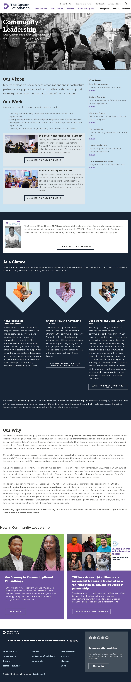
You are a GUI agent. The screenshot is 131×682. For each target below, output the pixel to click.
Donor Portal (66, 4)
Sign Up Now (99, 666)
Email (92, 91)
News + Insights (86, 8)
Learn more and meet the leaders (91, 611)
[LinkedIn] (95, 638)
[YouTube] (99, 638)
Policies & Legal (39, 674)
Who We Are (41, 8)
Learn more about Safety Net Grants (108, 387)
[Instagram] (103, 638)
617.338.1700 (71, 641)
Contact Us (100, 4)
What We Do (57, 8)
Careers (65, 661)
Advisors (126, 9)
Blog (63, 665)
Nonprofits (105, 9)
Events (70, 8)
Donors (116, 9)
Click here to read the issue (75, 247)
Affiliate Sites (114, 4)
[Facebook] (91, 638)
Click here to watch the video (44, 160)
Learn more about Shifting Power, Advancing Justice (65, 364)
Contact (65, 656)
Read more (15, 611)
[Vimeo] (107, 638)
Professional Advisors (43, 656)
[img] (126, 4)
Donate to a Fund (83, 4)
